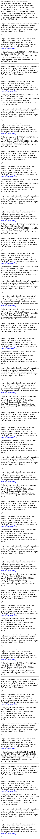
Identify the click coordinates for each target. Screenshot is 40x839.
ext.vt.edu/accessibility (8, 48)
